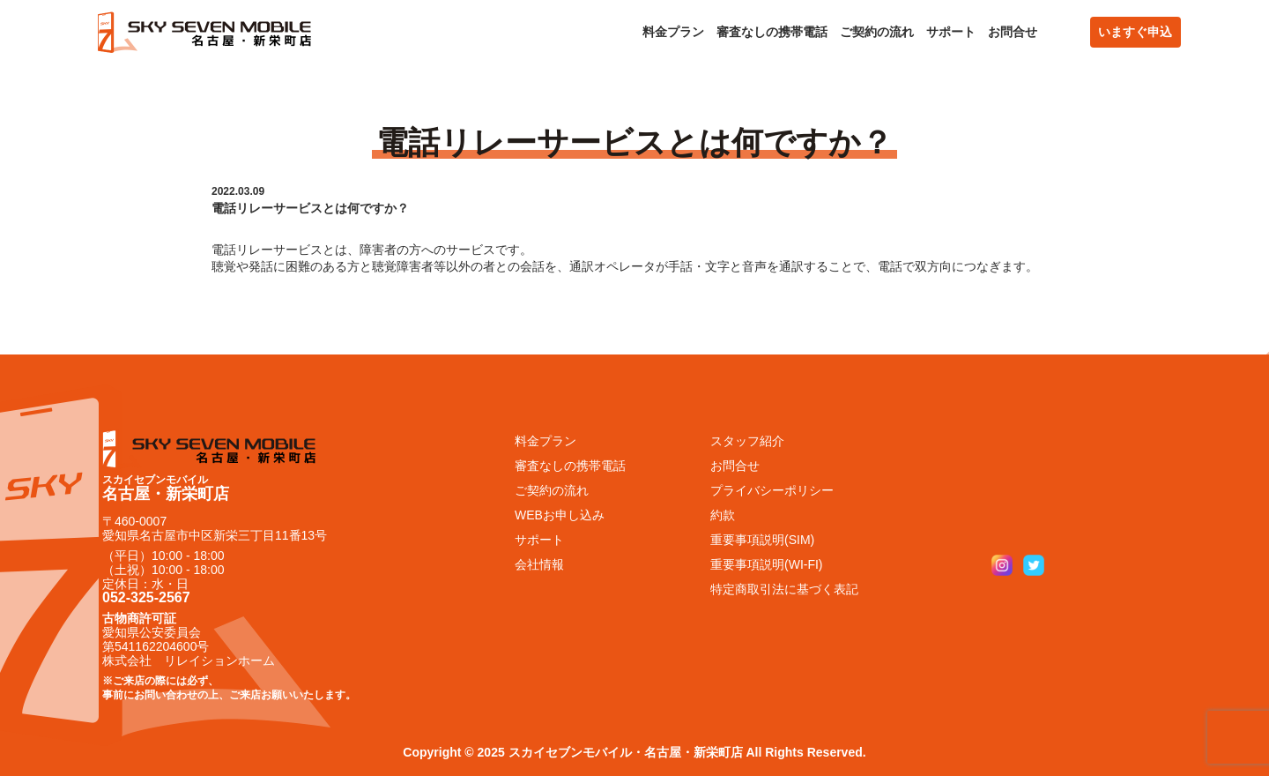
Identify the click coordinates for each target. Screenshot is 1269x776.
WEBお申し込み (560, 515)
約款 (722, 515)
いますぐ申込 (1135, 32)
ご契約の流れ (877, 32)
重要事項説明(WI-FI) (766, 564)
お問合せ (1012, 32)
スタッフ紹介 (747, 441)
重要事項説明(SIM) (762, 540)
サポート (951, 32)
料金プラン (673, 32)
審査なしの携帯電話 (771, 32)
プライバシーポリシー (772, 490)
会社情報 (539, 564)
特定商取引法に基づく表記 (784, 589)
